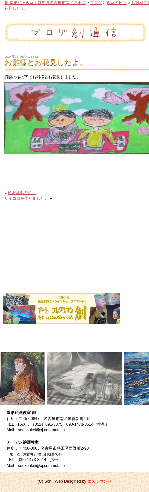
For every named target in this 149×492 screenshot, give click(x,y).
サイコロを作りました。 (26, 198)
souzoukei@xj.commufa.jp (41, 430)
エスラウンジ (99, 481)
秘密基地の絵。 (22, 192)
